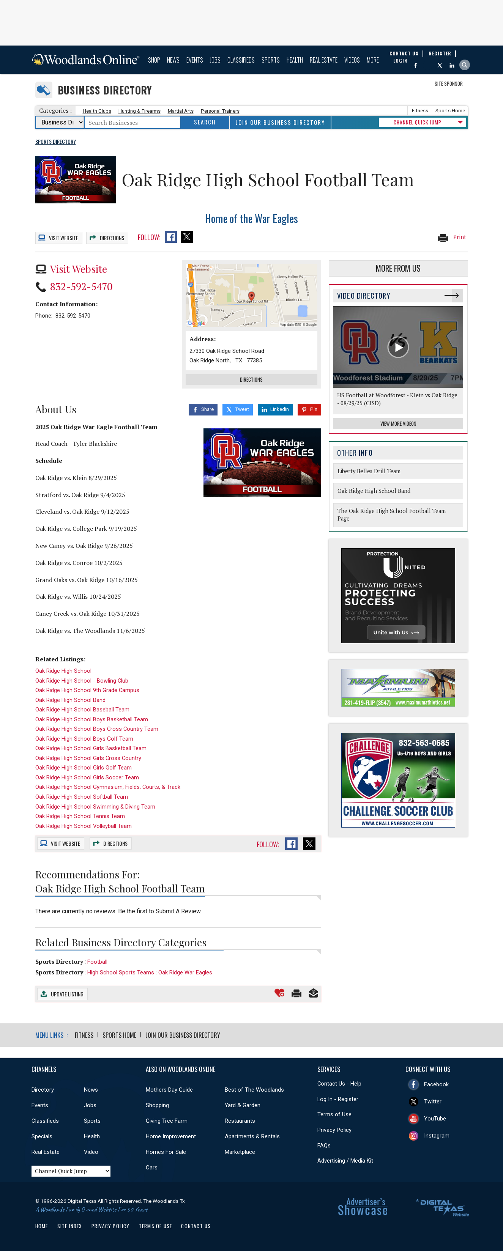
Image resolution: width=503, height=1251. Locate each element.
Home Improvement (171, 1136)
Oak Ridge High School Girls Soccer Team (87, 777)
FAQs (324, 1145)
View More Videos (398, 423)
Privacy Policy (334, 1130)
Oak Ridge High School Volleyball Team (83, 826)
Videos (352, 60)
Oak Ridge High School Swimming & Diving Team (95, 806)
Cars (152, 1167)
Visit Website (78, 268)
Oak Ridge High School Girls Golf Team (83, 767)
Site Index (69, 1226)
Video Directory (363, 295)
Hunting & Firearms (139, 111)
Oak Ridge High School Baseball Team (82, 709)
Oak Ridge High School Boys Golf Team (84, 738)
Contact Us (196, 1226)
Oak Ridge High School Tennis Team (80, 816)
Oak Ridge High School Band (70, 700)
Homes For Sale (166, 1152)
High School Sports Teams (120, 972)
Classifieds (241, 60)
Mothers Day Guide (169, 1089)
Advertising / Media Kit (345, 1160)
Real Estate (323, 60)
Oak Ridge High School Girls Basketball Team (91, 748)
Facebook (436, 1084)
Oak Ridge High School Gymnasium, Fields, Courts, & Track (107, 787)
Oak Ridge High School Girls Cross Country (88, 758)
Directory (43, 1089)
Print (451, 237)
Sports (271, 60)
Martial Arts (181, 111)
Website (63, 238)
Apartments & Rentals (252, 1136)
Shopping (157, 1105)
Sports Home (450, 110)
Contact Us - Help (339, 1083)
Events (194, 60)
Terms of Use (334, 1114)
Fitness (420, 110)
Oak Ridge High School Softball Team (81, 796)
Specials (42, 1136)
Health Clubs (97, 111)
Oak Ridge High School (63, 670)
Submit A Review (178, 911)
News (173, 60)
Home (41, 1226)
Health (295, 60)
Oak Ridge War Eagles (185, 972)
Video (91, 1152)
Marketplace (240, 1152)
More (373, 60)
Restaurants (240, 1120)
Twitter (433, 1101)
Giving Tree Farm (167, 1120)
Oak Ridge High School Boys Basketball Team (91, 719)
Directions (112, 238)
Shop (154, 60)
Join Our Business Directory (280, 122)
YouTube (435, 1118)
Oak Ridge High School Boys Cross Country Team (96, 728)
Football (97, 961)
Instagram (436, 1135)
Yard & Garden (242, 1105)
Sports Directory (59, 961)
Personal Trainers (220, 111)
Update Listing (67, 994)
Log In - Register (337, 1099)
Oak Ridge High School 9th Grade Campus (87, 690)
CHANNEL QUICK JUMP (418, 122)
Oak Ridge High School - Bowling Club (81, 680)
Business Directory (105, 90)
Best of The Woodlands (254, 1089)
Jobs (215, 60)
